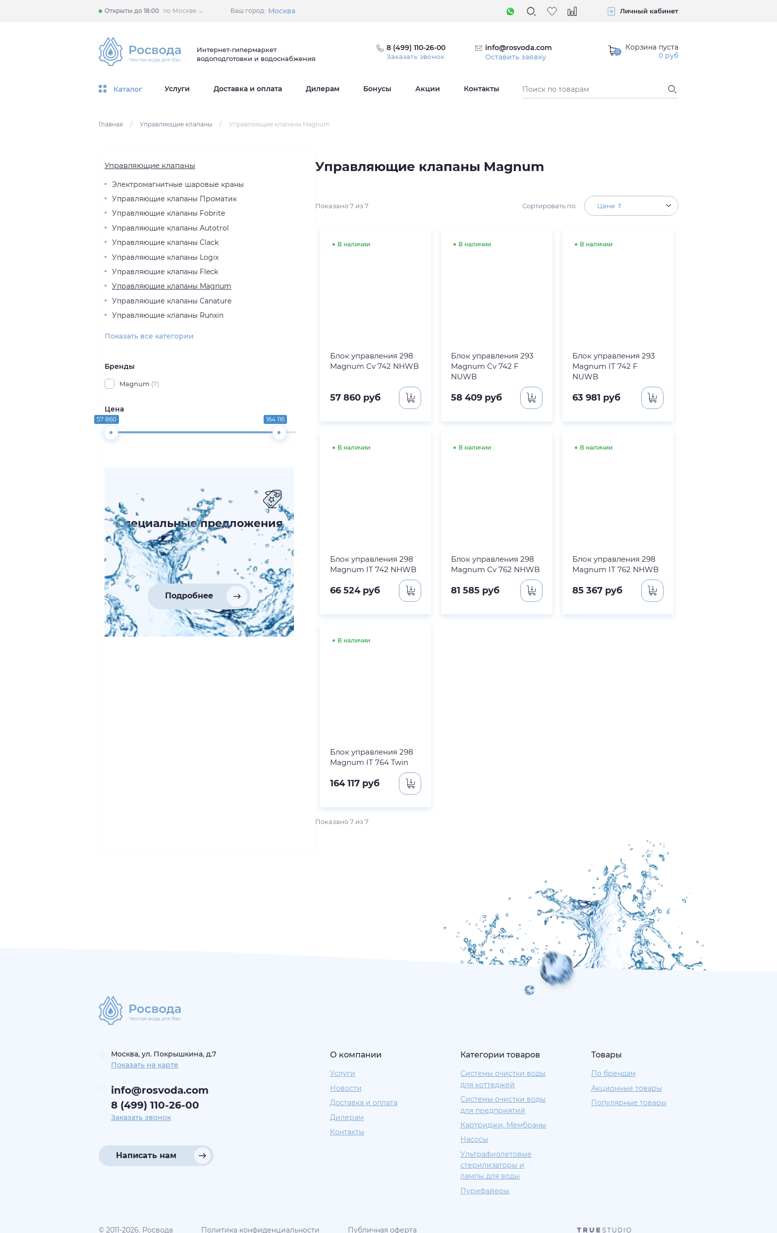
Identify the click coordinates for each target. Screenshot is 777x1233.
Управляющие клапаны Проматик (149, 205)
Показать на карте (144, 1054)
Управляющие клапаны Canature (149, 368)
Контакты (482, 88)
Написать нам (146, 1145)
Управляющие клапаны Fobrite (149, 229)
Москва (281, 11)
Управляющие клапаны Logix (149, 299)
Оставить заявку (516, 57)
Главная (111, 124)
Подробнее (151, 692)
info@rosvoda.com (519, 47)
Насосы (474, 1129)
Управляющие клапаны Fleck (149, 322)
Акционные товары (626, 1077)
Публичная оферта (382, 1220)
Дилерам (322, 88)
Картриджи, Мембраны (503, 1114)
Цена (108, 490)
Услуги (177, 88)
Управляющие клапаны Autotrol (149, 252)
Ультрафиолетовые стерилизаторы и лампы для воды (496, 1155)
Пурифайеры (484, 1180)
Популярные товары (628, 1092)
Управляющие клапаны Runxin (149, 392)
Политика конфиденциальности (260, 1220)
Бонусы (377, 88)
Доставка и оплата (248, 88)
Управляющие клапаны (176, 124)
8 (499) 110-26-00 (155, 1095)
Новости (346, 1077)
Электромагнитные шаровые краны (141, 182)
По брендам (613, 1063)
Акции (427, 88)
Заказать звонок (416, 57)
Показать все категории (143, 418)
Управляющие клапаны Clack (149, 275)
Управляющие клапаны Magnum (149, 345)
